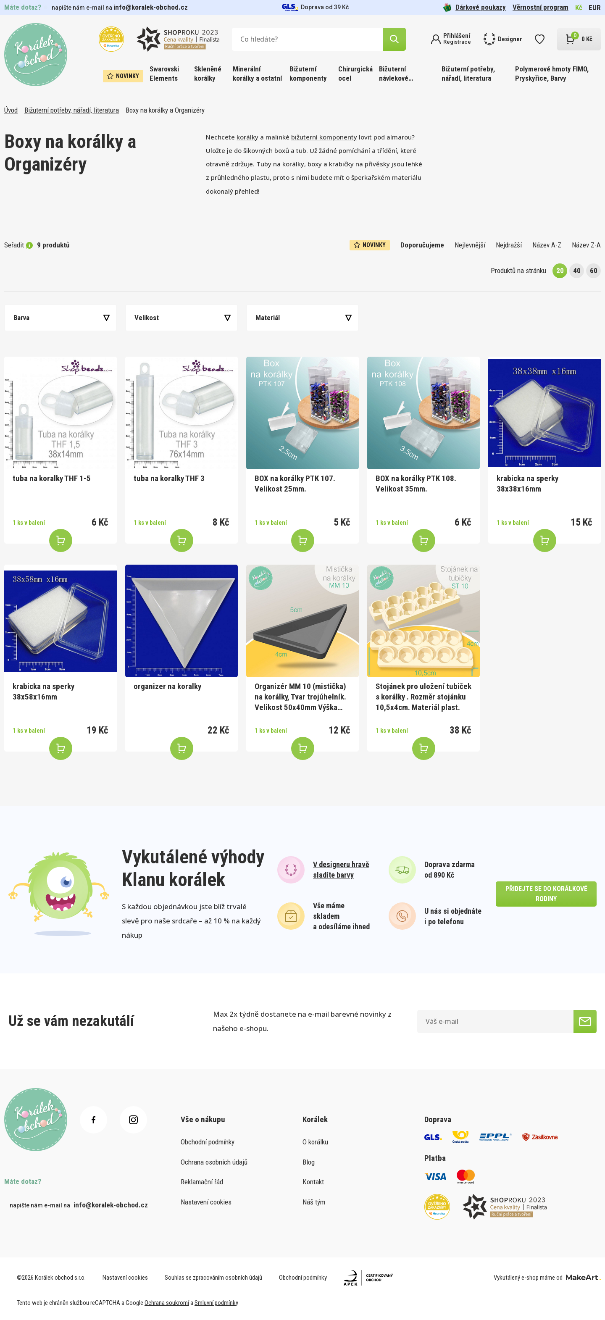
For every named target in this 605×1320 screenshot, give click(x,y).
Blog (308, 1162)
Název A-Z (546, 245)
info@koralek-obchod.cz (150, 7)
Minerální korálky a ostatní (257, 73)
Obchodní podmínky (207, 1142)
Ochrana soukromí (167, 1303)
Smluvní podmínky (216, 1303)
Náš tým (313, 1202)
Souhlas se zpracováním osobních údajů (213, 1277)
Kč (578, 7)
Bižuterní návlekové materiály (393, 74)
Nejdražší (509, 245)
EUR (595, 7)
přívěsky (377, 164)
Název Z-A (586, 245)
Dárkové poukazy (474, 7)
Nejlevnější (470, 245)
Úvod (11, 110)
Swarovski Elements (164, 73)
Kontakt (313, 1182)
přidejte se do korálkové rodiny (546, 894)
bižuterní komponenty (324, 137)
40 (577, 270)
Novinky (123, 76)
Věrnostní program (540, 7)
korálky (247, 137)
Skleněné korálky (207, 73)
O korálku (315, 1142)
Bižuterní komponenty (308, 73)
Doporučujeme (422, 245)
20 (560, 270)
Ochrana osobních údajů (214, 1162)
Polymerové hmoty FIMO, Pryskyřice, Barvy (552, 73)
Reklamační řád (202, 1182)
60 (593, 270)
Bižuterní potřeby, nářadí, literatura (468, 73)
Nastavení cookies (206, 1202)
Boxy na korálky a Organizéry (165, 110)
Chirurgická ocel (355, 73)
